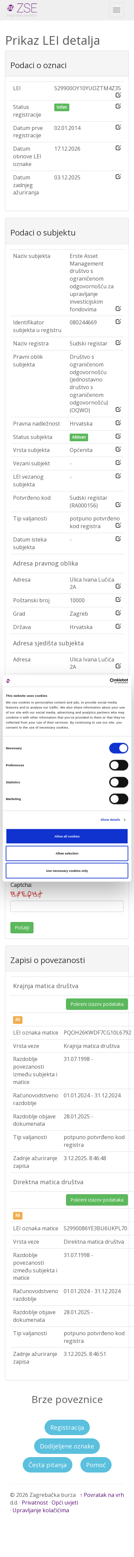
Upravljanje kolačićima (40, 1510)
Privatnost (35, 1502)
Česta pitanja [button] (47, 1465)
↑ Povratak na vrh (102, 1495)
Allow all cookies (66, 836)
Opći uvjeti (65, 1502)
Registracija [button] (67, 1427)
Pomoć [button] (96, 1465)
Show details (110, 819)
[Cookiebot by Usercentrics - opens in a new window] (99, 681)
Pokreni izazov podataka (97, 1004)
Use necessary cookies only (67, 870)
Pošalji (22, 927)
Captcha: (27, 890)
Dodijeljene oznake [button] (67, 1446)
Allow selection (67, 853)
